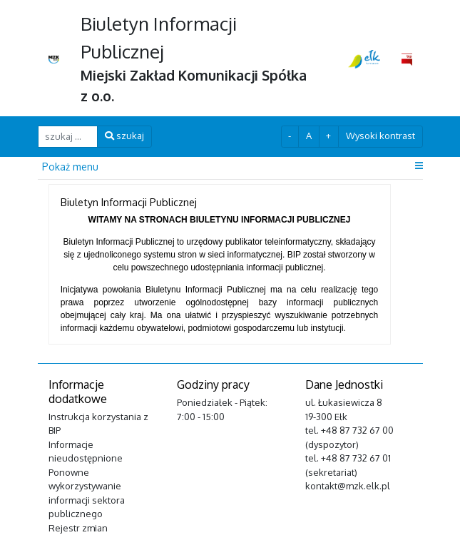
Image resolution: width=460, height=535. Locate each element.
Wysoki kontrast (380, 135)
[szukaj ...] (68, 137)
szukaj (124, 135)
